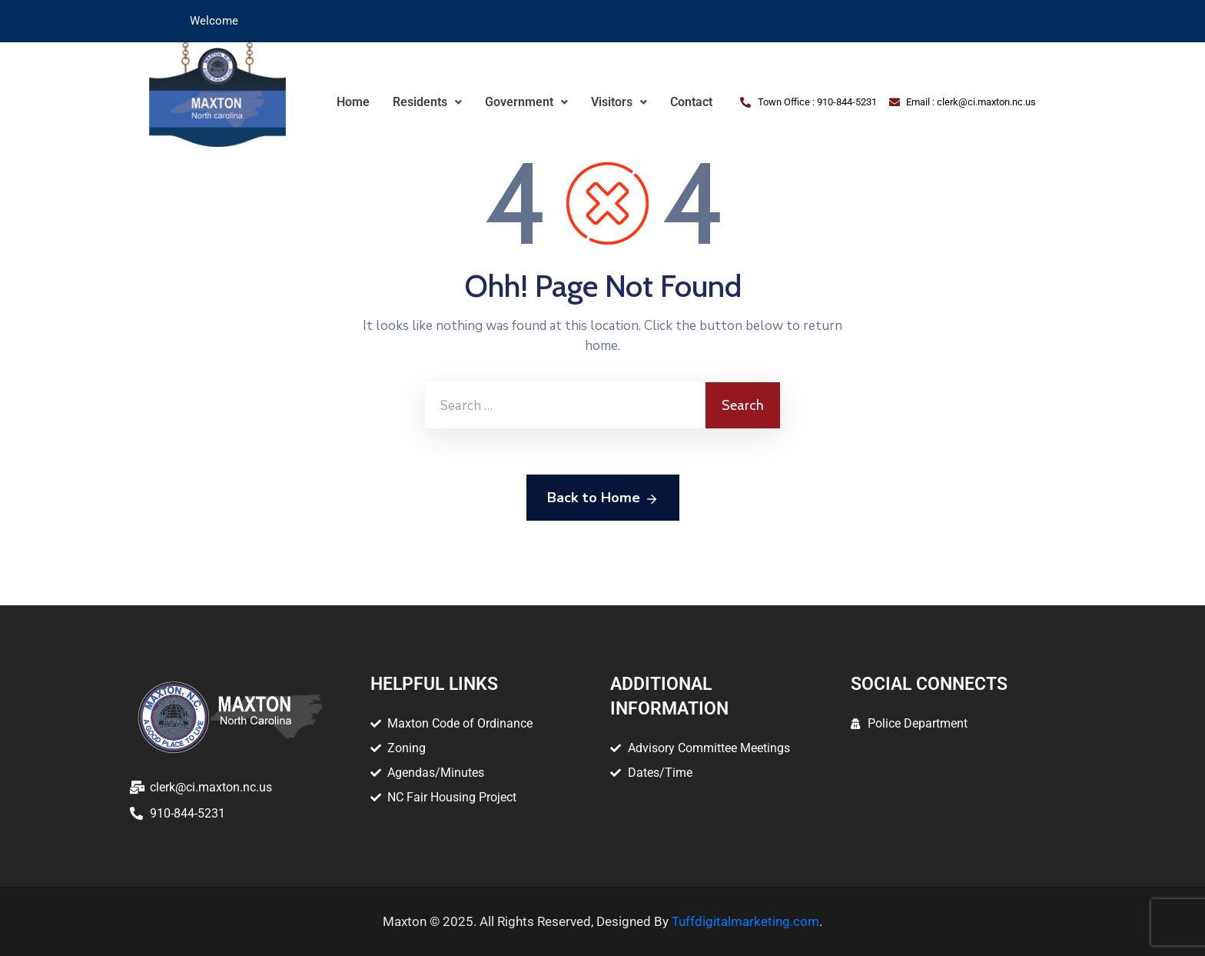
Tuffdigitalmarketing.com (745, 921)
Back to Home (603, 498)
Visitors (619, 102)
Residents (427, 102)
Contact (691, 102)
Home (353, 102)
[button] (427, 102)
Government (526, 102)
